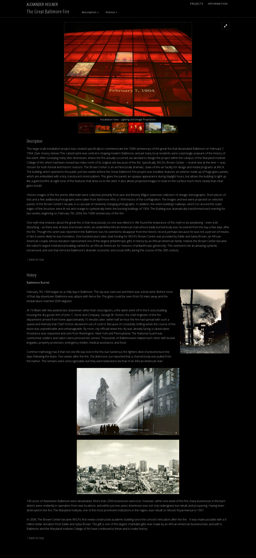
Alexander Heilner (42, 4)
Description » (90, 12)
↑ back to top (35, 259)
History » (111, 12)
